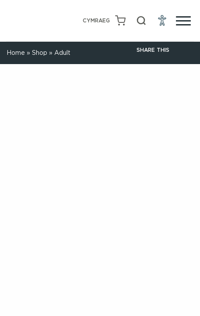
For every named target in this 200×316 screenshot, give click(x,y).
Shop (39, 52)
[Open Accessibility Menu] (162, 20)
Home (16, 52)
